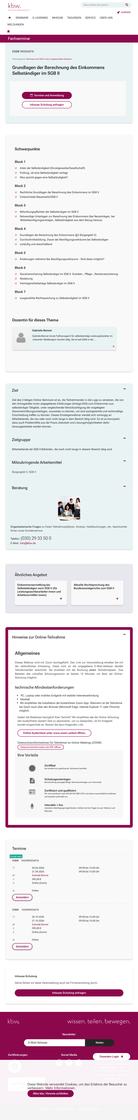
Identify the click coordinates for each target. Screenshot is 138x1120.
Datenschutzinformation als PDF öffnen (40, 747)
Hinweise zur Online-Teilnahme (38, 637)
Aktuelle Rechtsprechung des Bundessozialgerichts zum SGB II (94, 586)
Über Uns (106, 17)
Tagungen (74, 17)
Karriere (124, 12)
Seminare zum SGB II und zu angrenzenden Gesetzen (49, 59)
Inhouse (57, 17)
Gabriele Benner (40, 875)
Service (90, 17)
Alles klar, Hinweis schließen (50, 1093)
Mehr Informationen (60, 1088)
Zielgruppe (21, 439)
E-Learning (40, 17)
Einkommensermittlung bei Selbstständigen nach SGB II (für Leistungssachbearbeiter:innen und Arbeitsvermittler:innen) (39, 590)
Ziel (15, 390)
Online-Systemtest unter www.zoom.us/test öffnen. (54, 733)
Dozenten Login (111, 1056)
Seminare (22, 17)
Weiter (100, 1042)
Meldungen (15, 24)
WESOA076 (27, 51)
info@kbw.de (28, 543)
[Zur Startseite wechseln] (9, 17)
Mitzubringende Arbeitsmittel (37, 462)
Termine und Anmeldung (47, 95)
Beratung (19, 488)
